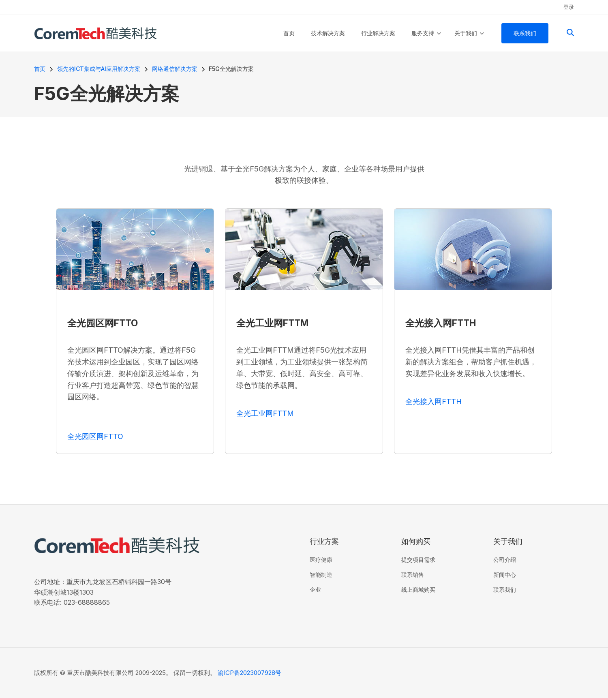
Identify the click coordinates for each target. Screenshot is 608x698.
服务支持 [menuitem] (426, 40)
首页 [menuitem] (289, 33)
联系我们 (504, 589)
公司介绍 (504, 559)
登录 (568, 7)
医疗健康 (321, 559)
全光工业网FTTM (265, 413)
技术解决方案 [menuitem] (328, 33)
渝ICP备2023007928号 (249, 673)
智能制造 (321, 574)
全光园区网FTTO (95, 436)
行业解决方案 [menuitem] (378, 33)
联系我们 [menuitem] (525, 33)
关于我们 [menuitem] (469, 40)
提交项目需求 (418, 559)
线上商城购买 (418, 589)
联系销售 (412, 574)
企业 (315, 589)
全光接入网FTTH (433, 401)
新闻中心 (504, 574)
